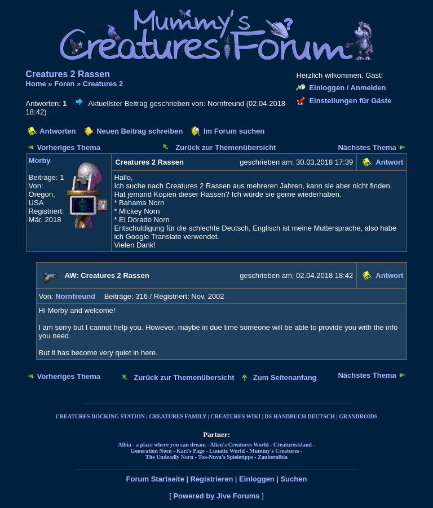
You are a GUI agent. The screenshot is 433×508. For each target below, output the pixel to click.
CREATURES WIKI (235, 416)
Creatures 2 (103, 83)
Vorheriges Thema (68, 147)
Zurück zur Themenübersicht (225, 147)
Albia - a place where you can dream (161, 444)
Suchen (293, 479)
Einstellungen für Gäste (350, 100)
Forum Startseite (155, 479)
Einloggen (257, 479)
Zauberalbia (273, 457)
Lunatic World (227, 451)
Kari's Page (190, 451)
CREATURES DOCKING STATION (100, 416)
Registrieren (212, 479)
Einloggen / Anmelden (347, 87)
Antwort (389, 162)
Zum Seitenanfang (285, 377)
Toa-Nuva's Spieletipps (225, 457)
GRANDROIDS (358, 416)
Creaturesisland (292, 444)
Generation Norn (151, 451)
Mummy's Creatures (274, 451)
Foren (64, 83)
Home (36, 83)
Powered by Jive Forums (216, 496)
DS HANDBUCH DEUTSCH (299, 416)
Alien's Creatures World (239, 444)
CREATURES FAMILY (177, 416)
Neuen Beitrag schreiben (139, 131)
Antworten (57, 131)
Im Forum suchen (234, 131)
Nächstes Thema (367, 147)
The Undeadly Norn (169, 457)
